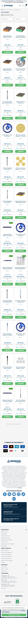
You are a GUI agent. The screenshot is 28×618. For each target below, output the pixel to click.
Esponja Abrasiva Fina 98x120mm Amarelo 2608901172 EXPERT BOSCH (20, 203)
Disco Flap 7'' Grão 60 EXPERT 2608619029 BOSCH (7, 136)
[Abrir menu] (2, 5)
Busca (10, 9)
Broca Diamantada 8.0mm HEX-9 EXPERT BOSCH (7, 169)
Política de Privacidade (7, 560)
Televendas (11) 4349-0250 (8, 585)
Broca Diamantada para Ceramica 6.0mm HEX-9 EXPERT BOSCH (7, 103)
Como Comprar (5, 550)
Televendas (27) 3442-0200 (8, 581)
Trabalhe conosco (5, 535)
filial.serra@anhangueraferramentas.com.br (9, 582)
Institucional (14, 529)
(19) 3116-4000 (7, 506)
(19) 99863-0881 (8, 520)
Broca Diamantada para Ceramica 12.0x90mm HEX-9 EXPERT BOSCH (7, 368)
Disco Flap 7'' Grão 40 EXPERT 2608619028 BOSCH (20, 236)
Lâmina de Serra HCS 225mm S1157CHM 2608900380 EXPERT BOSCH (7, 269)
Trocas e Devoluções (6, 556)
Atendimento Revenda (6, 539)
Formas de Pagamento (6, 552)
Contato (3, 562)
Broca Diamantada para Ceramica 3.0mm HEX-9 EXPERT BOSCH (20, 402)
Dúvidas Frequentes (6, 554)
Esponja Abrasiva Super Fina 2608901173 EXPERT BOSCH (20, 103)
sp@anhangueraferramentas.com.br (7, 586)
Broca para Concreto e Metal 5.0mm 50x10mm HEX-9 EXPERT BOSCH (20, 302)
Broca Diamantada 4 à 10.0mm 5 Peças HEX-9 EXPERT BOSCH (20, 269)
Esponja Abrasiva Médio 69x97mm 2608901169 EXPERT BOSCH (7, 37)
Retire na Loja (4, 569)
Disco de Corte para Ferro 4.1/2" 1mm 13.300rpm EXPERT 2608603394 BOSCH (20, 70)
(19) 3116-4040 (7, 513)
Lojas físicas (4, 533)
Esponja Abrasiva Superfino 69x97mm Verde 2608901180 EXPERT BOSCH (21, 37)
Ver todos (3, 588)
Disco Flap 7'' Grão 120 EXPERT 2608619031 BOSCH (21, 335)
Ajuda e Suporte (14, 548)
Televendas (14, 573)
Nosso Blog (4, 546)
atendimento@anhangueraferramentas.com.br (11, 514)
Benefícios (14, 564)
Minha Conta (4, 541)
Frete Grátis (4, 567)
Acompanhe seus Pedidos (7, 543)
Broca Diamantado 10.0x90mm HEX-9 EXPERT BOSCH (7, 302)
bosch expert (17, 9)
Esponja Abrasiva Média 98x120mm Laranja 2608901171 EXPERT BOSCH (7, 70)
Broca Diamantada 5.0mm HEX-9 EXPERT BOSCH (7, 202)
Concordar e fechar (14, 614)
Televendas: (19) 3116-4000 (8, 577)
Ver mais (20, 487)
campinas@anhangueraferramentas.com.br (9, 578)
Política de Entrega (5, 558)
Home (4, 9)
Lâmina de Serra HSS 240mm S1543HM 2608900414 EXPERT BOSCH (7, 402)
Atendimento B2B (5, 537)
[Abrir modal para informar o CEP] (20, 5)
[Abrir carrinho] (25, 5)
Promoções (4, 571)
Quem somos (4, 531)
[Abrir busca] (23, 5)
